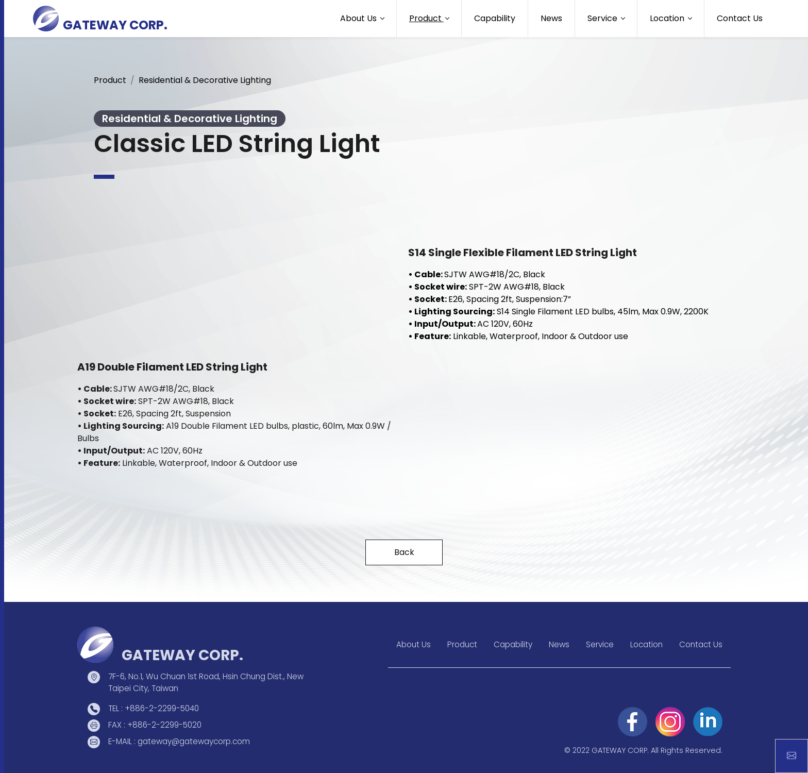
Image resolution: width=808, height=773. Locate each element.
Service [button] (603, 18)
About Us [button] (359, 18)
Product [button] (426, 18)
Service (600, 644)
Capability (494, 18)
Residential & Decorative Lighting (205, 80)
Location (646, 644)
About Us (413, 644)
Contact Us (740, 18)
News (551, 18)
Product (110, 80)
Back (404, 552)
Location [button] (668, 18)
